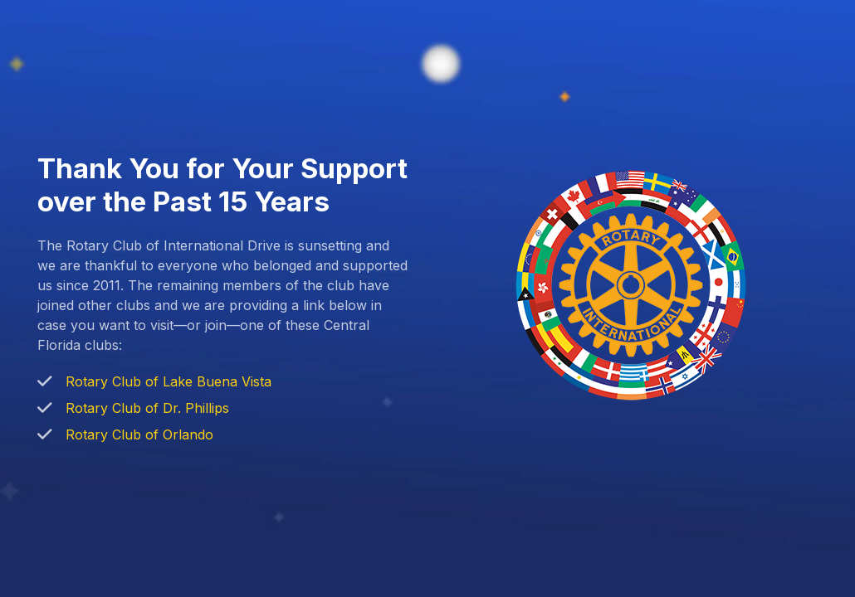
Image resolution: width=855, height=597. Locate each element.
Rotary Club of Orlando (139, 434)
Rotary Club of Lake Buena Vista (168, 381)
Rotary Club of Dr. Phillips (147, 408)
